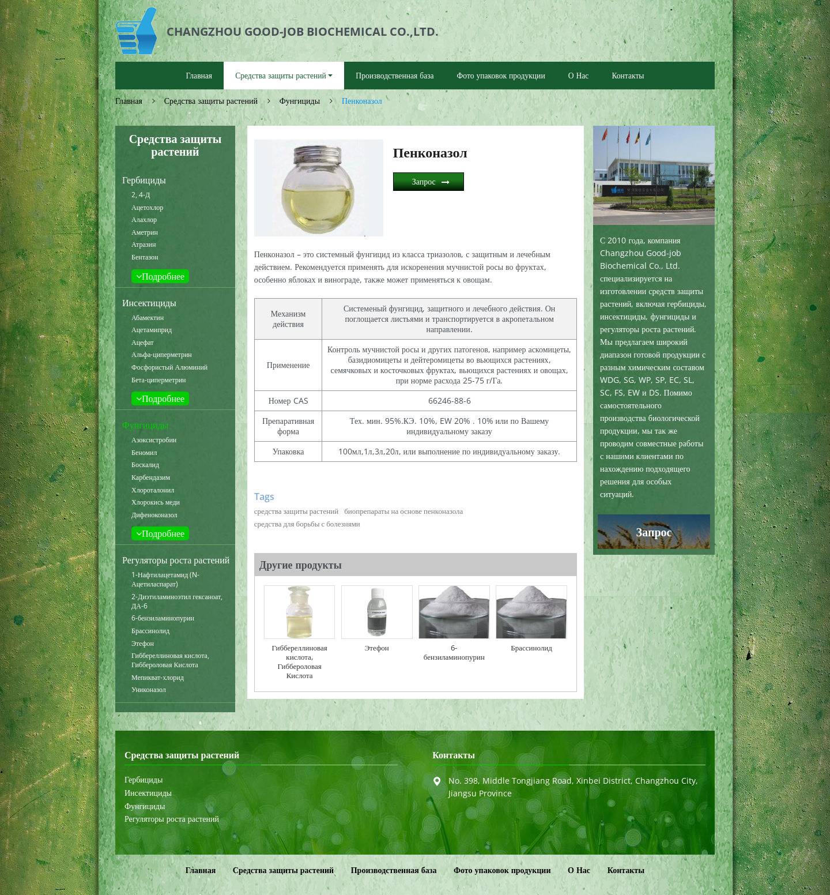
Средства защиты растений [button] (280, 75)
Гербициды (144, 180)
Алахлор (144, 219)
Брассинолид (150, 630)
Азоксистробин (153, 440)
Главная (199, 75)
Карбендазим (150, 477)
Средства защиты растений (211, 100)
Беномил (144, 452)
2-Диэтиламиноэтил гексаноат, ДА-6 (176, 601)
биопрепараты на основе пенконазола (403, 511)
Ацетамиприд (151, 329)
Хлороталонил (152, 490)
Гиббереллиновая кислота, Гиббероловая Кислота (170, 660)
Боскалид (145, 464)
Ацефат (142, 342)
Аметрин (144, 232)
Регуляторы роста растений (175, 560)
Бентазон (144, 257)
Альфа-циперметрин (161, 354)
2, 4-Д (140, 195)
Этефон (142, 643)
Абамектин (147, 317)
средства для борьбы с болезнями (307, 523)
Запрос (424, 181)
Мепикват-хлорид (157, 677)
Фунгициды (300, 100)
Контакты (628, 75)
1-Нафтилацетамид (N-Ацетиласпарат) (165, 579)
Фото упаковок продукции (501, 75)
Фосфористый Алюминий (169, 367)
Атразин (143, 244)
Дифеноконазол (154, 515)
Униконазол (148, 689)
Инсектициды (149, 303)
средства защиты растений (296, 511)
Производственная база (394, 75)
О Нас (578, 75)
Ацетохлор (147, 207)
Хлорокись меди (155, 502)
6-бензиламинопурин (162, 618)
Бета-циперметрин (158, 380)
